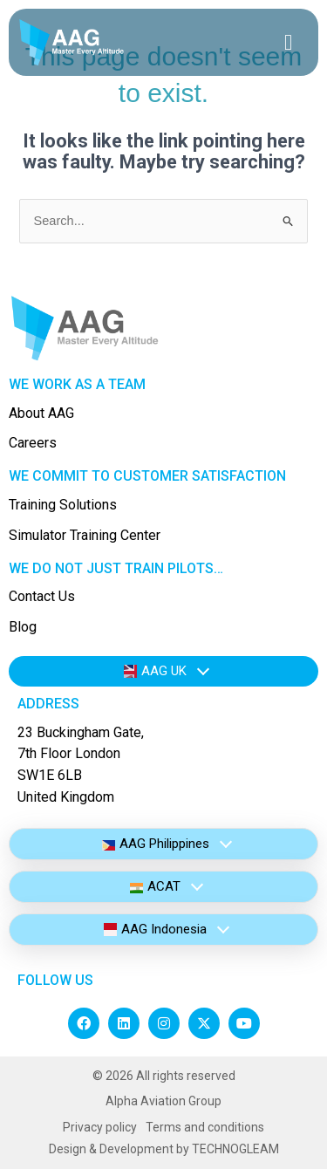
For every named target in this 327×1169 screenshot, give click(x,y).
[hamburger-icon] (288, 42)
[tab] (163, 671)
